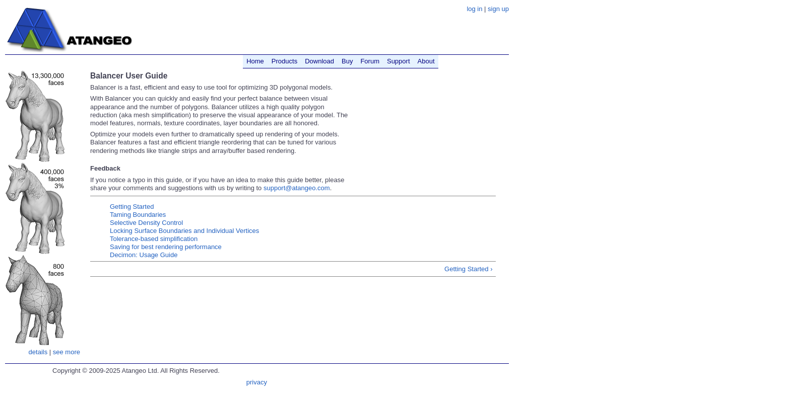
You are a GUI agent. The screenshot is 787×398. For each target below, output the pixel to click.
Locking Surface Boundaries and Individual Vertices (184, 230)
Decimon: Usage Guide (143, 255)
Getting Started (132, 206)
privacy (256, 382)
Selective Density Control (146, 222)
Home (255, 61)
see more (66, 352)
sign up (498, 9)
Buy (347, 61)
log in (474, 9)
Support (398, 61)
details (38, 352)
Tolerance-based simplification (154, 239)
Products (284, 61)
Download (319, 61)
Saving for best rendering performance (166, 247)
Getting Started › (468, 269)
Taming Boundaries (138, 214)
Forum (369, 61)
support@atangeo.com (297, 188)
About (426, 61)
